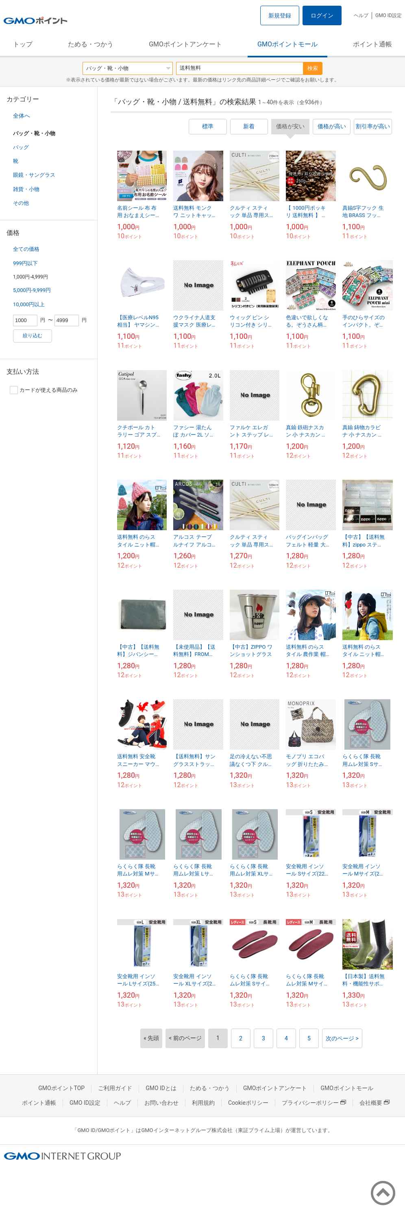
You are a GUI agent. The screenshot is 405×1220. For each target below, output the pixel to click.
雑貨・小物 (26, 189)
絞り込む (32, 335)
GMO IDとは (161, 1088)
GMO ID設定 (388, 15)
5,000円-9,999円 (32, 290)
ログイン (322, 15)
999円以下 (25, 263)
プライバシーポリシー (314, 1102)
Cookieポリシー (248, 1102)
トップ (23, 44)
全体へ (21, 115)
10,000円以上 (29, 304)
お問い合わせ (161, 1102)
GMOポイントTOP (61, 1088)
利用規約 (203, 1102)
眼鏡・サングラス (34, 175)
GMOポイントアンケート (185, 44)
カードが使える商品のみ (44, 390)
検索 (312, 68)
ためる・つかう (90, 44)
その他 (21, 203)
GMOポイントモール (287, 44)
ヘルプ (361, 15)
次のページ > (342, 1038)
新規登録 (279, 15)
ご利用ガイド (115, 1088)
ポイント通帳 (372, 44)
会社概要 (374, 1102)
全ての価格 (26, 249)
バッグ (21, 147)
